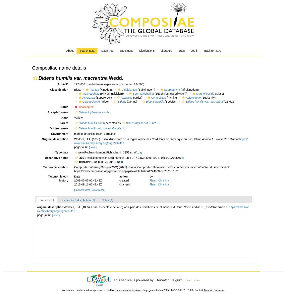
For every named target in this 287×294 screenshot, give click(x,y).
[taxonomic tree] (82, 190)
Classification (59, 89)
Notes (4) (107, 200)
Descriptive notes (56, 157)
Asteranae (86, 97)
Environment (59, 133)
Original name (59, 128)
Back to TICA (212, 50)
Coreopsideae (89, 101)
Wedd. (99, 128)
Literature (166, 50)
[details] (93, 147)
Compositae (156, 97)
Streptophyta (169, 89)
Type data (61, 152)
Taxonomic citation (55, 167)
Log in (194, 50)
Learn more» (192, 280)
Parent (64, 123)
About (70, 50)
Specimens (126, 50)
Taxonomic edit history (58, 178)
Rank (64, 117)
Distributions (147, 50)
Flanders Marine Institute (128, 290)
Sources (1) (46, 200)
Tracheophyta (88, 93)
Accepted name (58, 112)
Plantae (92, 89)
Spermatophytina (141, 93)
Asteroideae (191, 97)
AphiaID (63, 84)
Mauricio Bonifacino (214, 290)
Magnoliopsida (203, 93)
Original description (55, 139)
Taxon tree (106, 50)
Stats (181, 50)
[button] (35, 78)
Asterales (124, 97)
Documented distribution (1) (78, 200)
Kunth (91, 112)
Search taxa (87, 50)
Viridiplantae (127, 89)
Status (64, 107)
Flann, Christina (159, 180)
